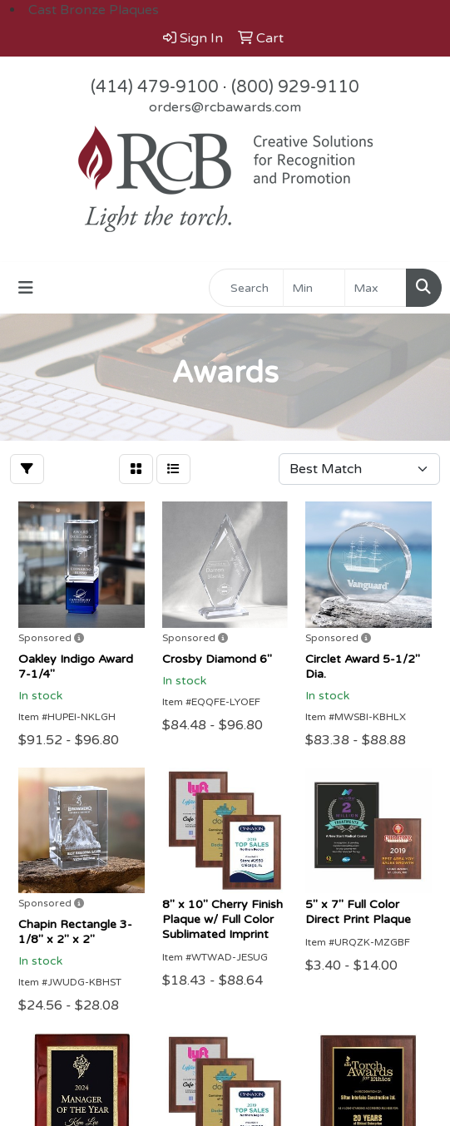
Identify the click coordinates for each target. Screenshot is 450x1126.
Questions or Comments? (89, 976)
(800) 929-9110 (295, 87)
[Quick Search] (246, 288)
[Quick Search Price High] (375, 288)
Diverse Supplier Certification (101, 918)
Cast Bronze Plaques (93, 10)
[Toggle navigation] (25, 288)
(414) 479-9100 (155, 87)
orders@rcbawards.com (225, 107)
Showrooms (48, 941)
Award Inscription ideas (84, 871)
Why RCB (40, 894)
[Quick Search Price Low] (314, 288)
